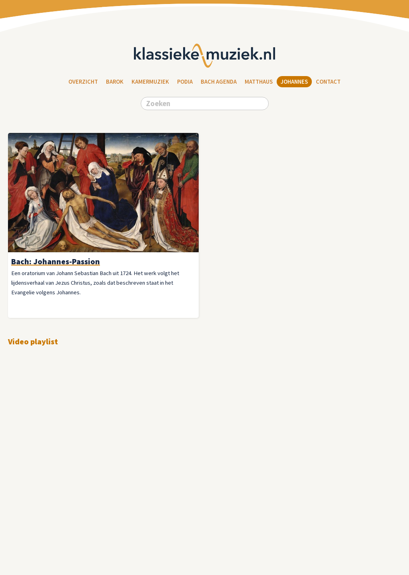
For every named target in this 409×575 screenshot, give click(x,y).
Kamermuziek (150, 81)
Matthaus (259, 81)
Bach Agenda (219, 81)
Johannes (294, 81)
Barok (115, 81)
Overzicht (83, 81)
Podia (185, 81)
